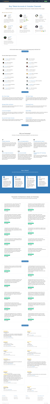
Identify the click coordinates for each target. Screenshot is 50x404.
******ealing (25, 25)
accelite (33, 390)
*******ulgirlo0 (5, 88)
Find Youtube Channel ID (41, 398)
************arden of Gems (31, 80)
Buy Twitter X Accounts (5, 399)
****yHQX (5, 66)
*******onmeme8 (10, 25)
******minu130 (5, 84)
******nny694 (29, 73)
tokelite (32, 354)
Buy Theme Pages (5, 96)
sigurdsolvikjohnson (10, 363)
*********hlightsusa (29, 84)
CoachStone (9, 345)
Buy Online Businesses (5, 400)
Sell (42, 1)
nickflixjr (9, 354)
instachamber (33, 375)
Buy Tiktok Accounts (4, 398)
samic (32, 345)
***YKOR (40, 25)
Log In (35, 1)
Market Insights (28, 398)
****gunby (5, 73)
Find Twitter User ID (40, 399)
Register (39, 1)
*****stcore (5, 80)
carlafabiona (33, 366)
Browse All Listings (25, 51)
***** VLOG (28, 62)
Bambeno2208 (10, 389)
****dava (5, 62)
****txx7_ (28, 88)
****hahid (28, 77)
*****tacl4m (28, 66)
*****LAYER (9, 36)
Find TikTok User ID (40, 400)
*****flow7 (5, 77)
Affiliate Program (16, 398)
